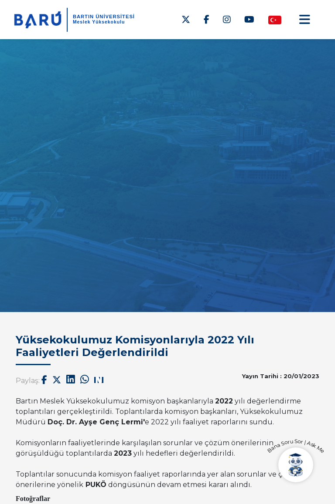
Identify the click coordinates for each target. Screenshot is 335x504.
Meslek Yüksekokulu (99, 22)
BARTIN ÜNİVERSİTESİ (104, 16)
